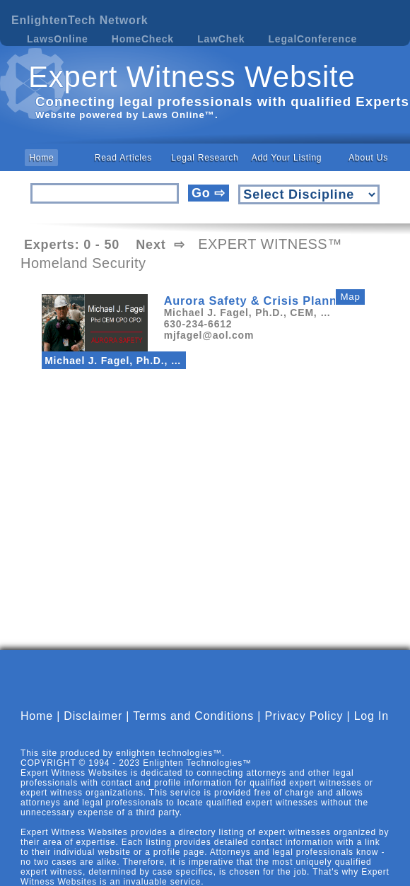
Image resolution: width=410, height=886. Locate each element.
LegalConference (313, 39)
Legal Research (204, 158)
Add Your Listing (287, 158)
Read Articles (123, 158)
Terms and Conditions (193, 716)
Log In (371, 716)
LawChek (221, 39)
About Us (368, 158)
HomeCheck (143, 39)
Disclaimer (93, 716)
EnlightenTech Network (79, 20)
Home (41, 158)
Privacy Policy (303, 716)
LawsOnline (57, 39)
